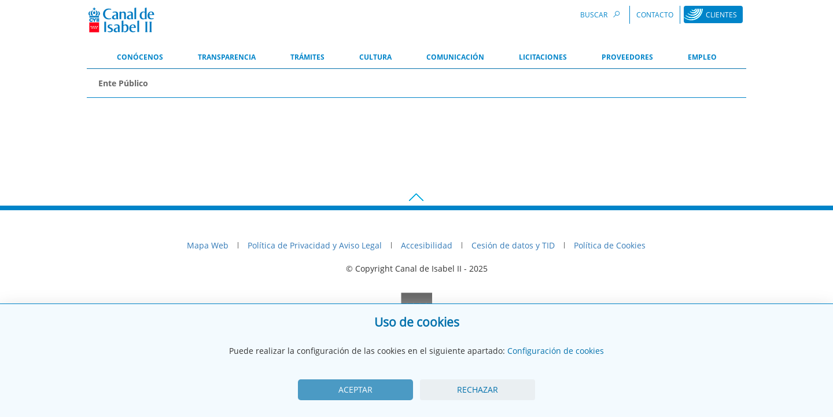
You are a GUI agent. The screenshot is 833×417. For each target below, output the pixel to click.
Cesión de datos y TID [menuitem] (513, 245)
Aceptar (355, 389)
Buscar (601, 14)
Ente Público (123, 83)
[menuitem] (139, 57)
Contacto (654, 15)
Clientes (721, 15)
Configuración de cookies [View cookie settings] (555, 350)
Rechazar (477, 389)
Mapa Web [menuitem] (207, 245)
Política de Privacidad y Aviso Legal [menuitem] (315, 245)
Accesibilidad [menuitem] (426, 245)
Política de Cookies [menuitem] (610, 245)
